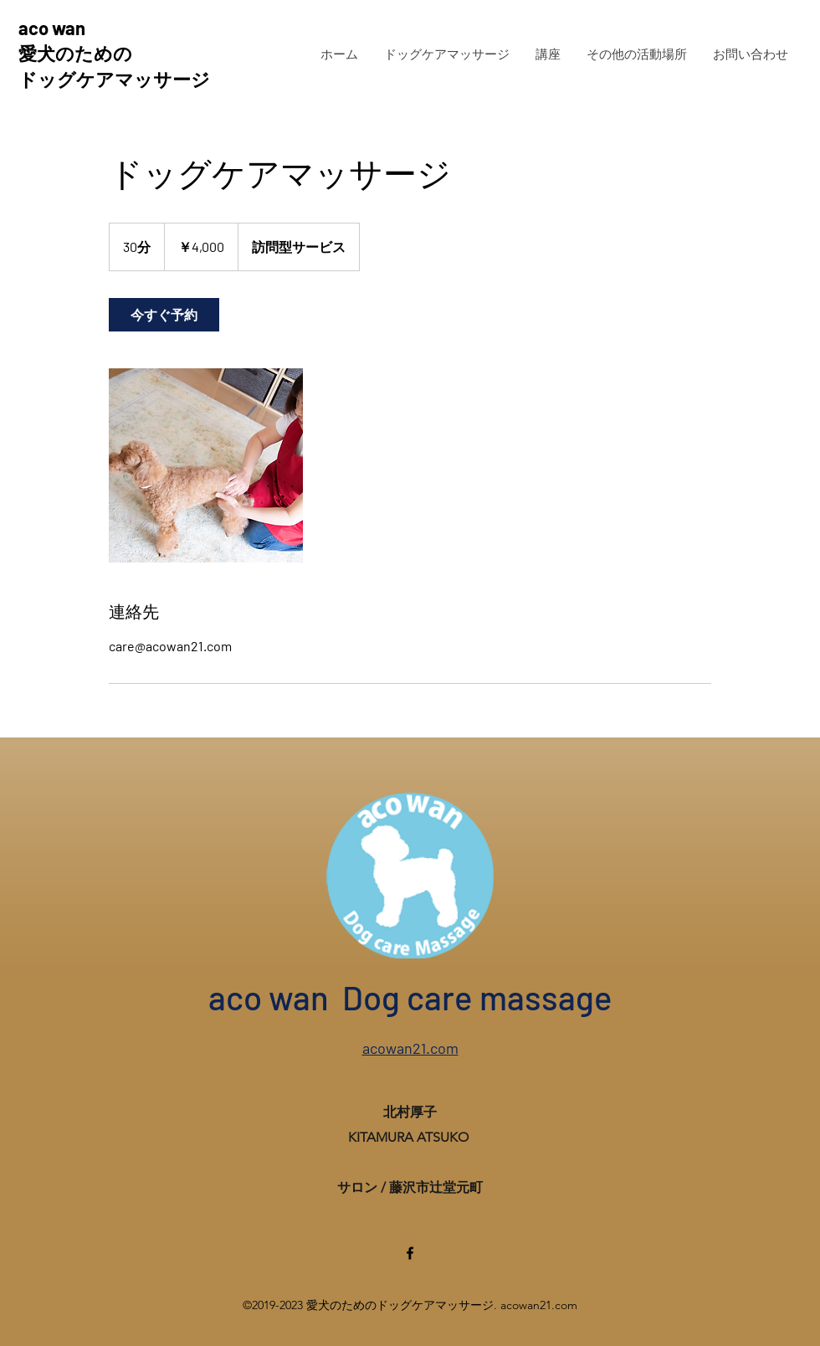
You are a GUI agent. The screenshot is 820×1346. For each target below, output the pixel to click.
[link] (164, 314)
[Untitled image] (206, 465)
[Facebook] (410, 1253)
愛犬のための (75, 53)
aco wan (51, 28)
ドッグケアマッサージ (114, 79)
